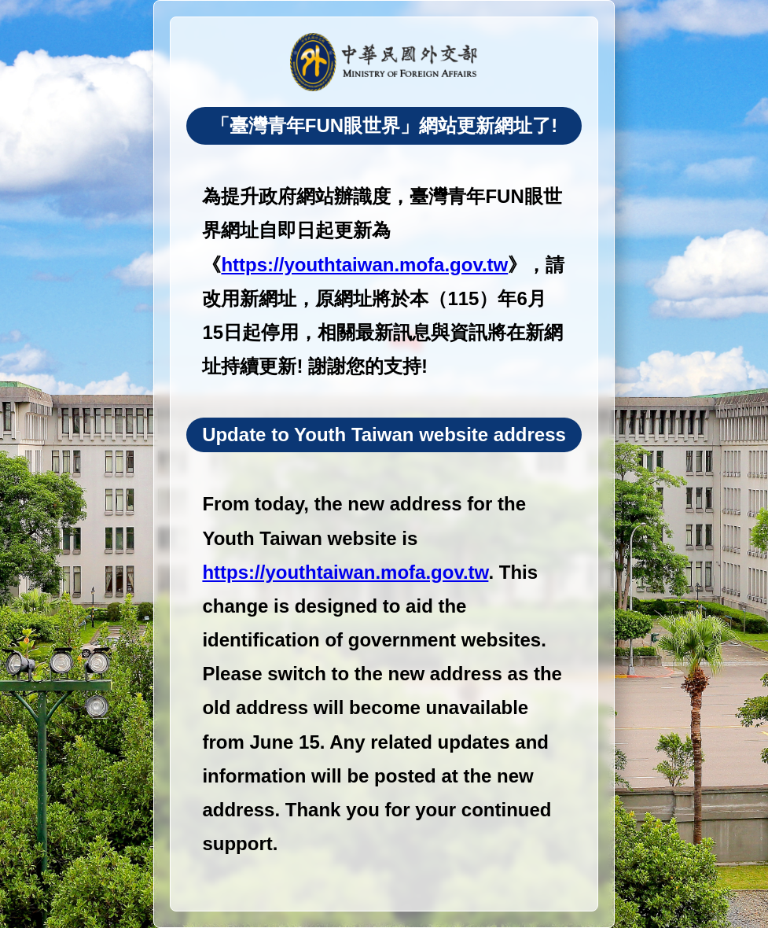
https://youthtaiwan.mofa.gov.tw (364, 264)
